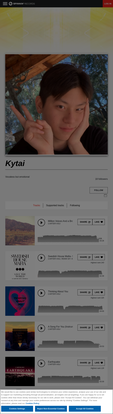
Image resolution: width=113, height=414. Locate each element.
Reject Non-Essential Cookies (51, 409)
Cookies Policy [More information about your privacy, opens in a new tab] (32, 403)
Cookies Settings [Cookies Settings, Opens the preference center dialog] (17, 409)
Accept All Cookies (85, 409)
